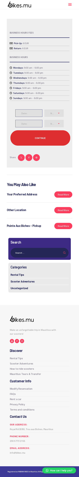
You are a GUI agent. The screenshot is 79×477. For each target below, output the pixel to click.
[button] (59, 470)
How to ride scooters (22, 369)
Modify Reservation (21, 389)
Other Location (16, 210)
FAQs (13, 394)
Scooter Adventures (23, 281)
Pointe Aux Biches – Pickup (24, 225)
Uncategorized (19, 288)
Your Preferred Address (22, 194)
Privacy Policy (17, 404)
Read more (63, 194)
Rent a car (15, 399)
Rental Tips (17, 274)
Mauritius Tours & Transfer (25, 374)
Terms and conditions (22, 410)
